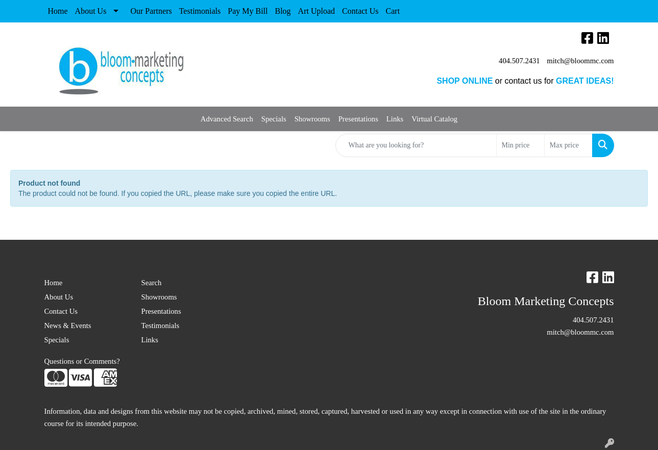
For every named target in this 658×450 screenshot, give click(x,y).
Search (151, 283)
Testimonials (200, 11)
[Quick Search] (416, 145)
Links (394, 119)
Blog (282, 11)
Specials (273, 119)
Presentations (358, 119)
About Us (91, 11)
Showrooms (312, 119)
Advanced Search (227, 119)
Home (58, 11)
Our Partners (151, 11)
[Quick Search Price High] (568, 145)
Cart (393, 11)
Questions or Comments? (82, 361)
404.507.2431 (519, 61)
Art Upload (316, 11)
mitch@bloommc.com (580, 61)
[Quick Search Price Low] (520, 145)
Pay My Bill (247, 11)
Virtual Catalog (434, 119)
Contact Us (360, 11)
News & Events (67, 325)
